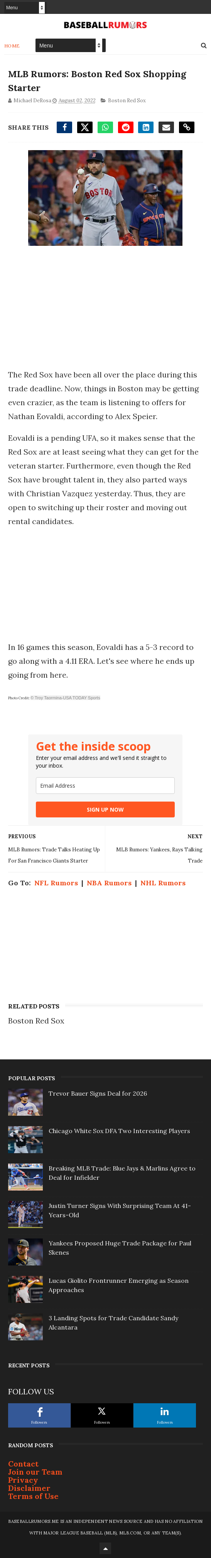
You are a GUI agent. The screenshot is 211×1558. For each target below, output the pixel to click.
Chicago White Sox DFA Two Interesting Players (119, 1131)
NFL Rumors (56, 882)
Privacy (23, 1480)
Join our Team (35, 1472)
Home (12, 45)
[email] (105, 785)
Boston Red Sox (127, 100)
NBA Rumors (109, 882)
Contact (23, 1463)
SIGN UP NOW (105, 809)
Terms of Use (33, 1496)
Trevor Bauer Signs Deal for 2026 (98, 1093)
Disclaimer (29, 1488)
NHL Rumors (163, 882)
